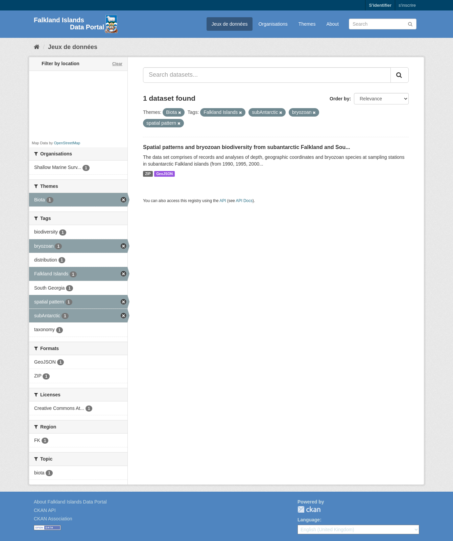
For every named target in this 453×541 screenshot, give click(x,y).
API (222, 200)
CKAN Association (53, 518)
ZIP (147, 174)
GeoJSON (164, 174)
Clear (117, 64)
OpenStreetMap (67, 143)
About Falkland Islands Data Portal (70, 502)
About (332, 24)
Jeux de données (230, 24)
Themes (307, 24)
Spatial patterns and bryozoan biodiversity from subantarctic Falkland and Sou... (246, 147)
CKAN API (45, 510)
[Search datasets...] (267, 75)
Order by (339, 98)
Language (308, 519)
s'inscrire (407, 5)
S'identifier (380, 5)
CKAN (308, 509)
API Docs (244, 200)
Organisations (272, 24)
